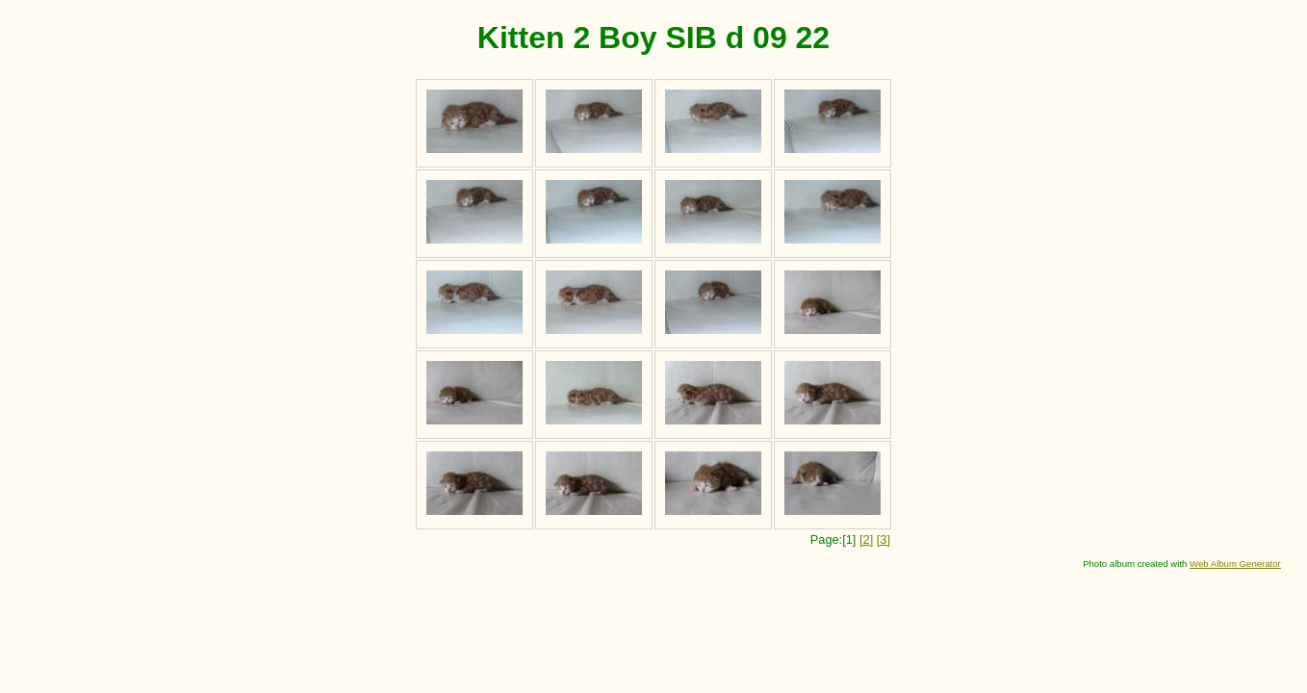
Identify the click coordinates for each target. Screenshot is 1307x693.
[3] (883, 539)
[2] (866, 539)
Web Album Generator (1235, 563)
